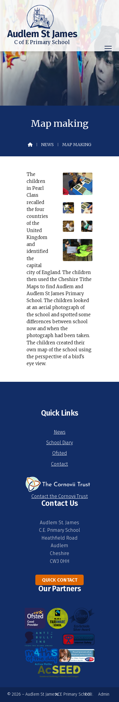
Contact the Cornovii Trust (59, 496)
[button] (108, 48)
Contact (59, 464)
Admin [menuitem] (103, 694)
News (47, 144)
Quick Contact (59, 580)
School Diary (59, 442)
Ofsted (59, 453)
